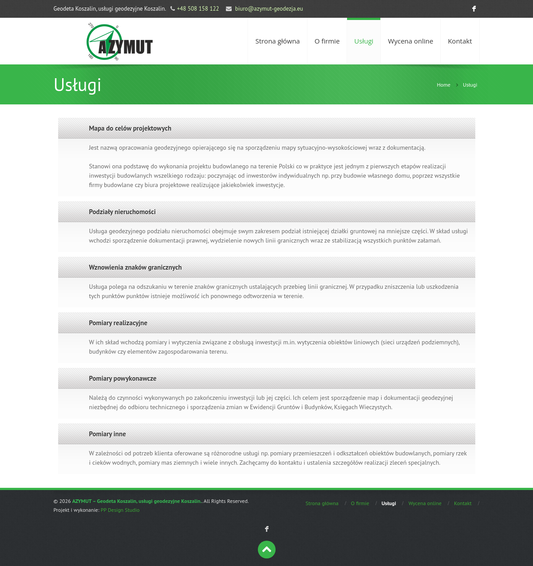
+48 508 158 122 (198, 8)
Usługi (363, 40)
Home (443, 84)
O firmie (327, 40)
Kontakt (460, 40)
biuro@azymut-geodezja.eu (269, 8)
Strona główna (277, 40)
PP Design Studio (120, 509)
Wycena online (410, 40)
